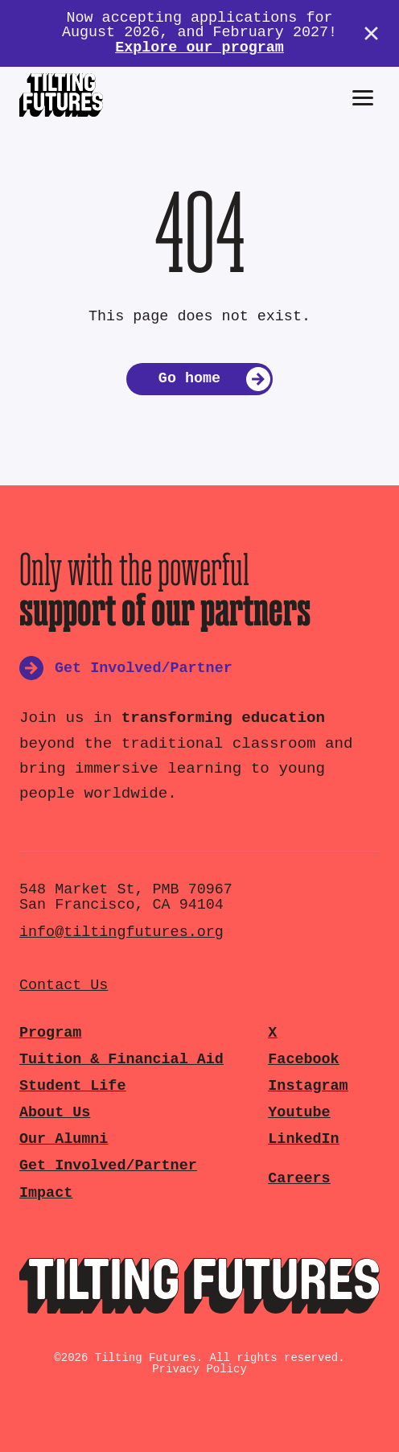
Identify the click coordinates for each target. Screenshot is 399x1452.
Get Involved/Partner (108, 1165)
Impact (45, 1193)
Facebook (303, 1059)
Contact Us (63, 985)
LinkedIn (303, 1139)
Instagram (308, 1086)
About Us (54, 1112)
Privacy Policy (199, 1369)
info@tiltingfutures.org (121, 932)
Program (50, 1033)
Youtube (299, 1112)
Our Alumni (63, 1139)
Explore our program (199, 47)
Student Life (72, 1086)
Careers (299, 1178)
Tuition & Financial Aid (121, 1059)
